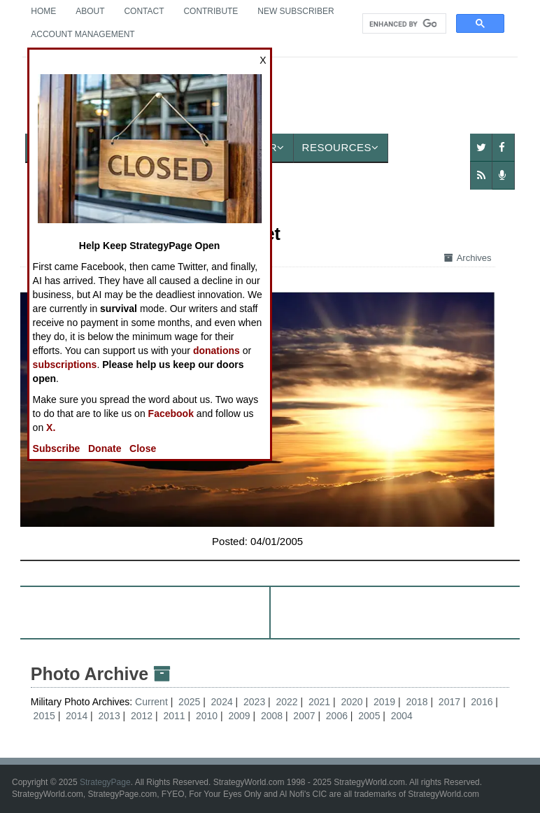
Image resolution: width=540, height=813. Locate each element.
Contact (144, 11)
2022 (287, 701)
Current (153, 701)
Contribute (210, 11)
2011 (174, 715)
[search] (402, 23)
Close (142, 448)
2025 (189, 701)
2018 (416, 701)
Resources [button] (340, 147)
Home (43, 11)
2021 (319, 701)
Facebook (171, 413)
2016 (481, 701)
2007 (304, 715)
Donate (104, 448)
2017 (449, 701)
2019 (384, 701)
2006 (337, 715)
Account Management (82, 34)
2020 (351, 701)
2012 (141, 715)
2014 (76, 715)
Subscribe (56, 448)
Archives (468, 258)
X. (50, 427)
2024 (222, 701)
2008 (272, 715)
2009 (239, 715)
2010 (207, 715)
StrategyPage (105, 782)
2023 (254, 701)
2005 (369, 715)
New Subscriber (295, 11)
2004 (402, 715)
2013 (109, 715)
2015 (44, 715)
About (90, 11)
